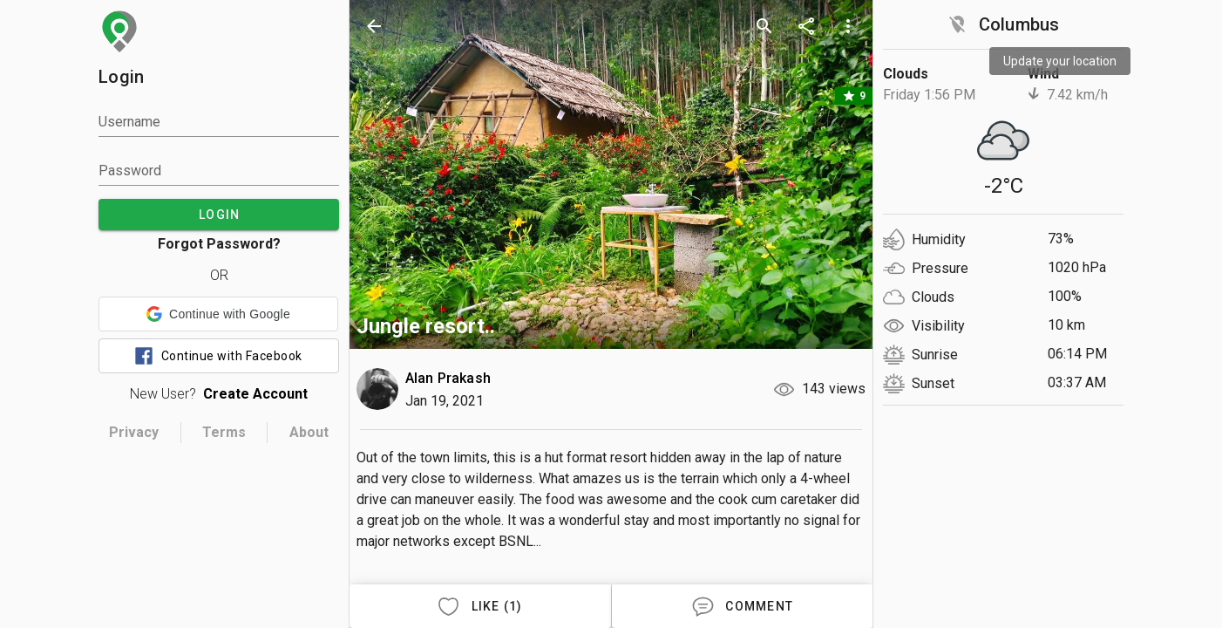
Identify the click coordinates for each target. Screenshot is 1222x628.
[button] (218, 314)
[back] (374, 26)
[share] (806, 26)
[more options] (848, 26)
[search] (764, 26)
